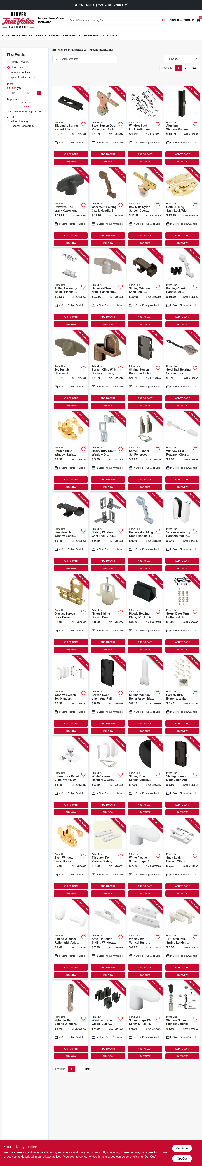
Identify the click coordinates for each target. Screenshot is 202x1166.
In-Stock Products (21, 72)
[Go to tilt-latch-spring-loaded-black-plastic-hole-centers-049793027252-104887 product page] (70, 126)
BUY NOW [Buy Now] (71, 162)
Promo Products (20, 62)
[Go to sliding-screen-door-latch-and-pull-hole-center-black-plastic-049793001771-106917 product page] (182, 777)
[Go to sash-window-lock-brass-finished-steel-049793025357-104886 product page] (70, 858)
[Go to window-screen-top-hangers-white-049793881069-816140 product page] (70, 695)
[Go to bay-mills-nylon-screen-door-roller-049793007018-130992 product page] (145, 207)
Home (5, 35)
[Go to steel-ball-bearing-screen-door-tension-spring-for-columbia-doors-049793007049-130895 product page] (182, 370)
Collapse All (25, 102)
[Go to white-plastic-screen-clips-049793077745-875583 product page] (145, 858)
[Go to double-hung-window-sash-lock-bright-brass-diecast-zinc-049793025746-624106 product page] (70, 451)
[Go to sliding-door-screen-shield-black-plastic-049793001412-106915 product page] (145, 777)
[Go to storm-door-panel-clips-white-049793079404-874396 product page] (70, 777)
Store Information (91, 35)
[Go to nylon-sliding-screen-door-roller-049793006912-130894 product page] (108, 614)
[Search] (163, 20)
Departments (21, 35)
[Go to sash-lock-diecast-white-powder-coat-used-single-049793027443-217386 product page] (182, 858)
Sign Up (189, 20)
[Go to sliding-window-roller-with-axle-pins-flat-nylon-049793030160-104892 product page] (70, 939)
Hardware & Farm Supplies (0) (25, 111)
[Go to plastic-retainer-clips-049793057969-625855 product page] (145, 614)
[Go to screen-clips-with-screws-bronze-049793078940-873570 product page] (108, 370)
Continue (182, 1148)
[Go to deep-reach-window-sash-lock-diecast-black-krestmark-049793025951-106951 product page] (70, 533)
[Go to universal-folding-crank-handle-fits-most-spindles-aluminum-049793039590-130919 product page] (145, 533)
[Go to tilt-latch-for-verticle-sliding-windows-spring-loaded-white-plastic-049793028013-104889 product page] (108, 858)
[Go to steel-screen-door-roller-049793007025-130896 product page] (108, 126)
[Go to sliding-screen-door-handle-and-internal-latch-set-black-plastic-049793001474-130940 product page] (145, 370)
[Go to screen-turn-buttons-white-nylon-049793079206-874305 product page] (182, 695)
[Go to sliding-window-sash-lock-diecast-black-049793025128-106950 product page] (145, 289)
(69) (19, 121)
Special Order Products (24, 77)
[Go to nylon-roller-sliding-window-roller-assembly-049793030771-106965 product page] (70, 1021)
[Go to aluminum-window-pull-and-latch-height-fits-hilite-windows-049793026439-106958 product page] (182, 126)
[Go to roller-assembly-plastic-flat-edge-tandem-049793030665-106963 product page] (70, 289)
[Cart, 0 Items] (198, 20)
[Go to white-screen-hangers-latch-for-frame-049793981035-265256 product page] (108, 777)
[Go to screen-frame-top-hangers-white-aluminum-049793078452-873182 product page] (182, 533)
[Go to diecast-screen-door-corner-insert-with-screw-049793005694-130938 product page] (70, 614)
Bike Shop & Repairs (62, 35)
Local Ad (113, 35)
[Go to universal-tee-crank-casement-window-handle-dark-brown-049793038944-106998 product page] (70, 207)
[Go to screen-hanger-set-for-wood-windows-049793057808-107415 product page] (145, 451)
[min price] (13, 93)
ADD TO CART (70, 154)
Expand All (25, 106)
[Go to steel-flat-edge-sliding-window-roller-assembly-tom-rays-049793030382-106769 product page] (108, 939)
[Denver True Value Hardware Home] (18, 20)
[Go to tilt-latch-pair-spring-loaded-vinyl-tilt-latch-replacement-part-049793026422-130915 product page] (182, 939)
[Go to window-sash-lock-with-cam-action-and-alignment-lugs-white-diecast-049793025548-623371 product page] (145, 126)
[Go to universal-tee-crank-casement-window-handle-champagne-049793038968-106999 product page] (108, 289)
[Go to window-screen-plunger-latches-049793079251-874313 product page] (182, 1021)
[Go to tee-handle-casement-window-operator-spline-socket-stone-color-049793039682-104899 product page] (70, 370)
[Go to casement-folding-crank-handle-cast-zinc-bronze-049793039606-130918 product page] (108, 207)
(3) (23, 125)
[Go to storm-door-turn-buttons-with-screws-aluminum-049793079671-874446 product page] (182, 614)
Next (194, 67)
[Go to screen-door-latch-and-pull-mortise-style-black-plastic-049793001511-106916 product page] (108, 695)
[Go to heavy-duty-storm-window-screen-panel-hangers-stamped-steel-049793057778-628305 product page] (108, 451)
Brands (41, 35)
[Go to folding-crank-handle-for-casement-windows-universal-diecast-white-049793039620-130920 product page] (182, 289)
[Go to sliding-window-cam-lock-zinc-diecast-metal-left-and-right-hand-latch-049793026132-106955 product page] (108, 533)
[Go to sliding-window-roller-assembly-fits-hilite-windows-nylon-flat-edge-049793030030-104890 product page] (145, 695)
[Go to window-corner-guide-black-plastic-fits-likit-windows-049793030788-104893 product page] (108, 1021)
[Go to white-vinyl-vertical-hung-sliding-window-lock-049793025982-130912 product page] (145, 939)
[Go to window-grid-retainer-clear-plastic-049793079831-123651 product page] (182, 451)
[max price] (28, 93)
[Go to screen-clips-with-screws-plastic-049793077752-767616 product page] (145, 1021)
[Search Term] (117, 20)
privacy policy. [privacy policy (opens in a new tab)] (51, 1156)
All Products (17, 67)
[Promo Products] (8, 61)
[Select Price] (39, 93)
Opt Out (182, 1158)
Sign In (174, 20)
